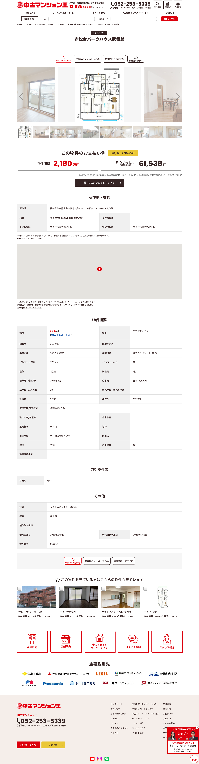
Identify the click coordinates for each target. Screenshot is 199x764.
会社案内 (167, 719)
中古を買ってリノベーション (135, 12)
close (197, 727)
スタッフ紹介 (138, 724)
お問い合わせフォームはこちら (29, 239)
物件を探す (30, 12)
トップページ (116, 705)
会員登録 (114, 719)
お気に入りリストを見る (87, 58)
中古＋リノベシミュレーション (145, 714)
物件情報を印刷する (136, 61)
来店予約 (167, 710)
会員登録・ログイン (28, 746)
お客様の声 (168, 714)
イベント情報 (98, 12)
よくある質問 (169, 724)
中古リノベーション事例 (142, 710)
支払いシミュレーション (102, 183)
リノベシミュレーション (64, 12)
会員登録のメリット (119, 729)
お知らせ (114, 734)
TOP (194, 759)
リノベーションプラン (141, 719)
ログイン (114, 724)
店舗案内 (170, 12)
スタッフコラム (139, 729)
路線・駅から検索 (118, 714)
